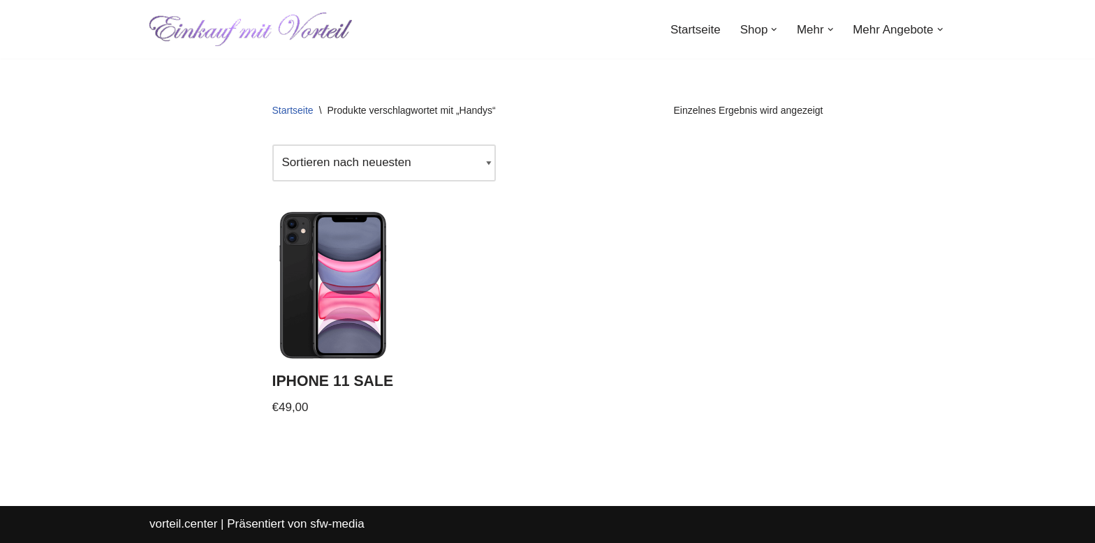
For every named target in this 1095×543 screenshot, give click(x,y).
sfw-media (337, 523)
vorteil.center (183, 523)
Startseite (695, 29)
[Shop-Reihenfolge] (384, 162)
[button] (774, 30)
